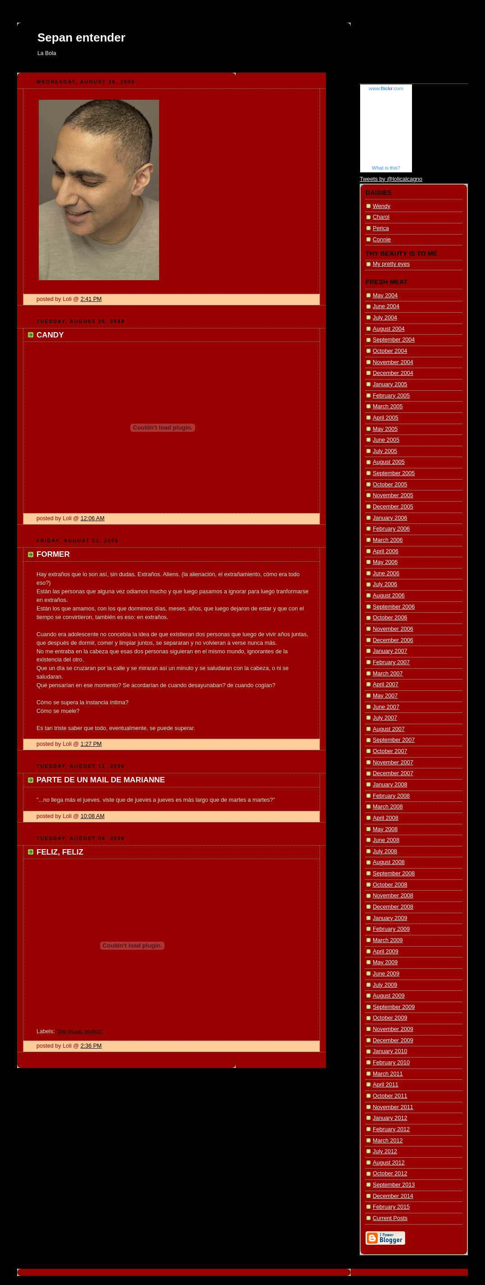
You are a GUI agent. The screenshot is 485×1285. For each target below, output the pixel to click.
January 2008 (390, 784)
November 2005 (393, 495)
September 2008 (394, 873)
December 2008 (393, 907)
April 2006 (385, 551)
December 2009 (393, 1040)
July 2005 (385, 451)
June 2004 (386, 306)
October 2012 (390, 1173)
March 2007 (388, 673)
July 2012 (385, 1151)
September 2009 (394, 1007)
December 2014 (393, 1196)
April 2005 (385, 418)
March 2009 (388, 940)
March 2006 (388, 540)
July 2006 (385, 584)
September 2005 (394, 473)
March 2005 (388, 406)
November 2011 (393, 1107)
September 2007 (394, 740)
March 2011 (388, 1074)
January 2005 (390, 384)
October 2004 (390, 351)
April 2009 (385, 951)
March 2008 (388, 807)
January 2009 (390, 918)
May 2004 (385, 295)
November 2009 (393, 1029)
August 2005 (389, 462)
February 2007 (391, 662)
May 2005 (385, 429)
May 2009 (385, 962)
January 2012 (390, 1118)
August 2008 (389, 862)
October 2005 (390, 484)
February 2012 (391, 1129)
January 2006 (390, 518)
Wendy (381, 206)
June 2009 (386, 974)
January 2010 (390, 1051)
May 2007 (385, 696)
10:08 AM (93, 816)
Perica (381, 228)
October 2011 (390, 1096)
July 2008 (385, 851)
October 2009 (390, 1018)
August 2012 (389, 1163)
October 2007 (390, 751)
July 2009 (385, 985)
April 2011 (385, 1085)
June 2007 (386, 707)
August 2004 (389, 329)
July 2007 (385, 718)
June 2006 (386, 573)
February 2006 (391, 529)
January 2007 (390, 651)
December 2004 (393, 373)
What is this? (386, 168)
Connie (382, 239)
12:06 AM (93, 518)
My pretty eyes (391, 264)
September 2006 (394, 607)
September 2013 (394, 1185)
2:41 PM (91, 299)
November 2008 (393, 895)
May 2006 (385, 562)
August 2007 (389, 729)
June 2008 (386, 840)
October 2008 (390, 885)
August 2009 (389, 996)
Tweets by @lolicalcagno (391, 179)
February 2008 (391, 796)
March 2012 (388, 1140)
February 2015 (391, 1207)
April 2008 (385, 818)
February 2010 (391, 1062)
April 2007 (385, 684)
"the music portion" (80, 1031)
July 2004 (385, 317)
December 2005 (393, 507)
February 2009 (391, 929)
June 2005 (386, 440)
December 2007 (393, 773)
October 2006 (390, 618)
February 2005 (391, 396)
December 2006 (393, 640)
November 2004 (393, 362)
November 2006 (393, 629)
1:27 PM (91, 744)
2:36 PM (91, 1046)
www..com (386, 88)
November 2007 (393, 762)
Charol (381, 217)
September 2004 (394, 340)
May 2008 (385, 829)
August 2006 (389, 595)
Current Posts (390, 1218)
